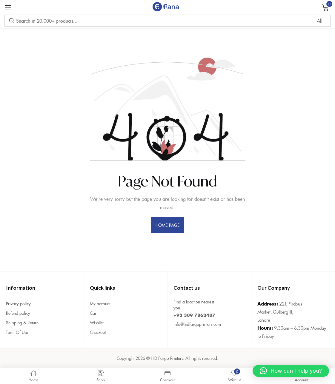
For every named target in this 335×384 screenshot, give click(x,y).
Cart (93, 313)
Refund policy (18, 313)
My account (100, 303)
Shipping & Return (22, 323)
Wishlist (96, 323)
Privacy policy (18, 303)
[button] (291, 371)
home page (167, 225)
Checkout (98, 332)
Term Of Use (17, 332)
